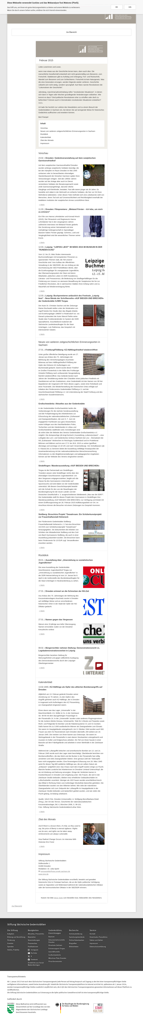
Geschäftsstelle (54, 952)
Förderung (11, 940)
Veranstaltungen (34, 940)
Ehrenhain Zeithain (55, 945)
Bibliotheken (73, 947)
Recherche (73, 930)
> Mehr (42, 205)
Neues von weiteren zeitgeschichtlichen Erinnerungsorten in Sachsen (67, 131)
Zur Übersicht (71, 32)
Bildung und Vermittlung (16, 937)
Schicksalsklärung (75, 934)
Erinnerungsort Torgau (56, 948)
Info (130, 6)
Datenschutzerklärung (98, 947)
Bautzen (51, 937)
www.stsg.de (43, 874)
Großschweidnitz (54, 955)
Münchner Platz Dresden (57, 958)
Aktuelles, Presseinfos (36, 934)
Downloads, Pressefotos (98, 937)
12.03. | (71, 298)
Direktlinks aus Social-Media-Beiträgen (36, 964)
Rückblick (44, 134)
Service (93, 930)
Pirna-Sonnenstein (55, 961)
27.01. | (68, 350)
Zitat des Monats (47, 140)
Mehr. (40, 103)
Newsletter (32, 937)
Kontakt (92, 934)
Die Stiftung (12, 930)
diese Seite (58, 898)
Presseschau (32, 943)
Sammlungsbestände (76, 937)
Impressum (44, 143)
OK (116, 6)
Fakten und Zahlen (96, 940)
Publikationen (33, 947)
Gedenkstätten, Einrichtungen (55, 931)
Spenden (10, 947)
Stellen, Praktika (13, 950)
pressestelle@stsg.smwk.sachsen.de (55, 871)
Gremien (10, 943)
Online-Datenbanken (76, 940)
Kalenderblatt (45, 137)
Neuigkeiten (33, 930)
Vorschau (44, 128)
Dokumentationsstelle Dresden (56, 941)
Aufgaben (10, 934)
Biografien (73, 943)
